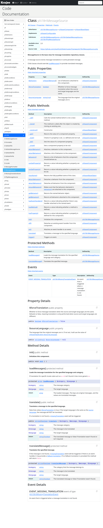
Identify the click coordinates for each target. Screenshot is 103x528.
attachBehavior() (34, 149)
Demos (33, 3)
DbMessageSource (10, 139)
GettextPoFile (9, 156)
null (49, 97)
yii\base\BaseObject (82, 29)
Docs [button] (15, 3)
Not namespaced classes (14, 24)
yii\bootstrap (14, 49)
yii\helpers (14, 131)
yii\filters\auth (14, 124)
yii (14, 27)
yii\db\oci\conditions (14, 103)
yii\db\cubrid (14, 81)
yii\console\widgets (14, 67)
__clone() (32, 124)
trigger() (31, 237)
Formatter (8, 142)
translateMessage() (35, 261)
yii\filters (14, 121)
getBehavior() (33, 193)
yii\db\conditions (14, 78)
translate (53, 421)
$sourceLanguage (35, 97)
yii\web (14, 206)
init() (30, 219)
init (41, 361)
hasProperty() (33, 213)
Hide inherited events (35, 271)
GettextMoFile (9, 153)
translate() (32, 233)
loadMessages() (54, 63)
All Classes (31, 25)
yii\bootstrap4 (14, 38)
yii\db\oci (14, 99)
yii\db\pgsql (14, 106)
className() (33, 175)
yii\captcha (14, 56)
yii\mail (14, 184)
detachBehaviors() (35, 183)
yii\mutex (14, 188)
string (45, 97)
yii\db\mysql (14, 96)
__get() (31, 134)
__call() (31, 118)
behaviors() (33, 157)
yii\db (14, 74)
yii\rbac (14, 191)
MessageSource (9, 170)
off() (30, 223)
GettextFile (8, 146)
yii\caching (14, 53)
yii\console (14, 60)
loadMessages (48, 381)
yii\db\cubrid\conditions (14, 85)
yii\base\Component (66, 29)
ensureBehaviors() (35, 187)
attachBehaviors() (35, 153)
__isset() (31, 138)
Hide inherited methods (36, 109)
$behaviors (32, 81)
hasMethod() (33, 207)
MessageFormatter (10, 167)
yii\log (14, 181)
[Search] (90, 3)
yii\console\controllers (14, 63)
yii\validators (14, 202)
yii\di (14, 117)
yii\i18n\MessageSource (48, 29)
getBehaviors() (34, 197)
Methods (49, 25)
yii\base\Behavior (49, 81)
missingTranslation (57, 416)
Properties (40, 25)
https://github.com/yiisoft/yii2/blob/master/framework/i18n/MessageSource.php (69, 49)
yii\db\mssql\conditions (14, 92)
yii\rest (14, 195)
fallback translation (54, 456)
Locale (7, 163)
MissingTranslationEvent (12, 173)
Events (56, 25)
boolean (46, 87)
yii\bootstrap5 (14, 42)
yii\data (14, 71)
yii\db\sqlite (14, 110)
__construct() (33, 130)
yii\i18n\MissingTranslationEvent (64, 279)
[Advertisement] (66, 11)
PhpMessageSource (11, 177)
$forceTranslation (35, 87)
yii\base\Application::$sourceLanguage (43, 335)
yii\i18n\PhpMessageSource (50, 40)
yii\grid (14, 128)
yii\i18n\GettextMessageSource (71, 37)
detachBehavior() (35, 179)
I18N (6, 160)
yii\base (14, 31)
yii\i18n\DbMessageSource (49, 37)
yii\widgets (14, 209)
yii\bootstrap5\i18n (14, 45)
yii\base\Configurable (48, 33)
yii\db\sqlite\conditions (14, 114)
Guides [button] (23, 3)
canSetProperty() (34, 169)
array (40, 381)
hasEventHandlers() (35, 201)
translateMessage (58, 463)
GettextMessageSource (12, 149)
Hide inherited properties (37, 72)
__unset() (32, 145)
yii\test (14, 198)
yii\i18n (14, 135)
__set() (31, 142)
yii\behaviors (14, 35)
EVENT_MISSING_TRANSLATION (40, 279)
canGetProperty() (35, 163)
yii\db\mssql (14, 88)
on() (30, 229)
